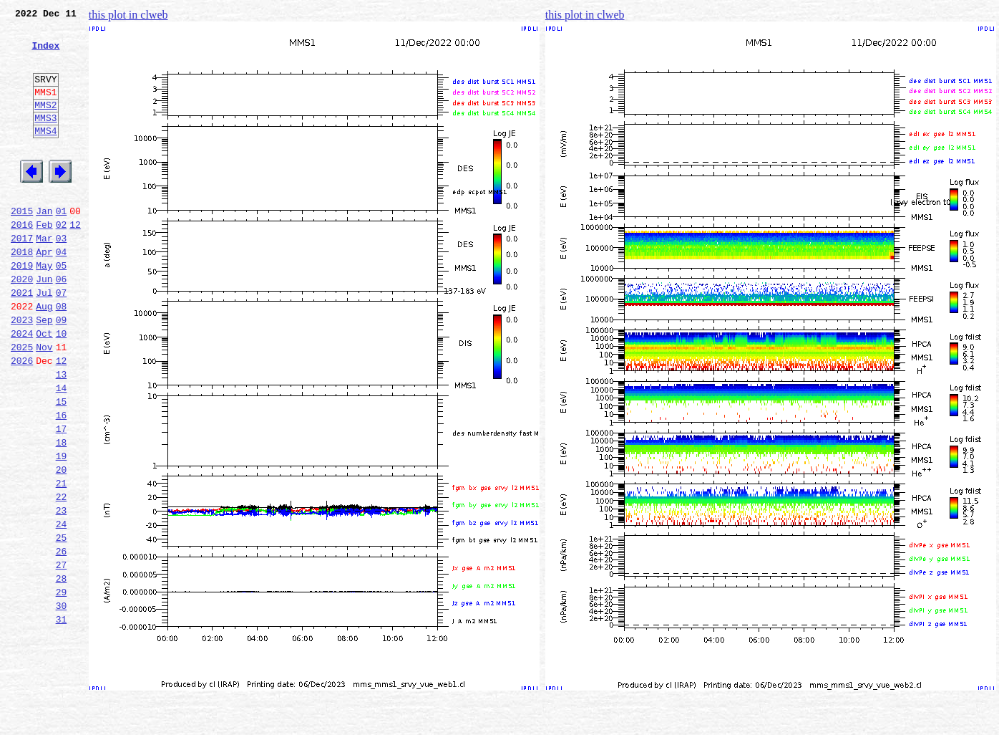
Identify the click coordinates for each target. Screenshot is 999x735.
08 (61, 355)
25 (61, 623)
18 (61, 512)
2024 (22, 386)
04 (61, 292)
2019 (22, 308)
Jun (44, 323)
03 (61, 276)
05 (61, 308)
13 (61, 434)
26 (61, 639)
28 (61, 670)
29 (61, 686)
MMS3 (45, 139)
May (44, 308)
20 (61, 544)
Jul (44, 339)
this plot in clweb (128, 15)
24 (61, 607)
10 (61, 386)
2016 (22, 260)
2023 (22, 371)
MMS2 (45, 123)
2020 (22, 323)
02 (61, 260)
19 (61, 528)
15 (61, 465)
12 (75, 260)
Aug (44, 355)
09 (61, 371)
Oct (44, 386)
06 (61, 323)
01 (61, 245)
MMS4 (45, 154)
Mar (44, 276)
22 (61, 576)
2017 (22, 276)
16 (61, 481)
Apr (44, 292)
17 (61, 497)
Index (45, 53)
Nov (44, 402)
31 (61, 717)
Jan (44, 245)
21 (61, 560)
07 (61, 339)
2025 (22, 402)
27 (61, 654)
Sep (44, 371)
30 (61, 702)
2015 (22, 245)
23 (61, 591)
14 (61, 449)
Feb (44, 260)
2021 (22, 339)
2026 (22, 418)
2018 (22, 292)
